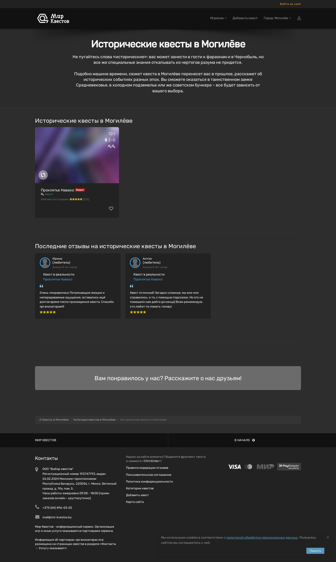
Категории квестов (140, 488)
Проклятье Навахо (57, 190)
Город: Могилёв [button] (277, 18)
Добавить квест (245, 18)
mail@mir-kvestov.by (57, 517)
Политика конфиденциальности (149, 481)
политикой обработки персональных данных (262, 538)
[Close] (327, 537)
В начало (244, 440)
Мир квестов (45, 440)
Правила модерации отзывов (147, 467)
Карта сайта (135, 502)
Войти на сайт (290, 4)
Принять (315, 550)
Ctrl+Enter (151, 461)
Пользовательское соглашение (148, 474)
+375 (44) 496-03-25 (57, 507)
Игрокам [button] (218, 18)
